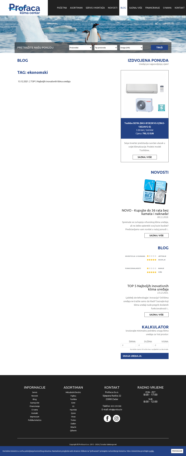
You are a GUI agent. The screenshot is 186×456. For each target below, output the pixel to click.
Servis (34, 392)
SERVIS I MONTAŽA (95, 8)
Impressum (34, 417)
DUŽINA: (148, 341)
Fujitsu (73, 396)
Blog (35, 399)
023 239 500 (116, 406)
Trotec (73, 420)
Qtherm (73, 431)
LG (73, 406)
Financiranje (35, 406)
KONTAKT (180, 8)
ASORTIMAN (76, 8)
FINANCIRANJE (152, 8)
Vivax (73, 417)
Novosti (34, 396)
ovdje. (151, 451)
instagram (116, 418)
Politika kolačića (34, 420)
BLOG (123, 8)
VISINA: (165, 341)
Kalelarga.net (112, 444)
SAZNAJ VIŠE (135, 8)
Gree (73, 403)
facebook (107, 418)
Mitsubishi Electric (73, 392)
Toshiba (73, 399)
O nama (34, 410)
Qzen (73, 413)
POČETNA (62, 8)
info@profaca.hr (115, 410)
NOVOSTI (112, 8)
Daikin (73, 424)
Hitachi (73, 427)
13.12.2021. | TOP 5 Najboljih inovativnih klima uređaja (44, 81)
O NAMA (167, 8)
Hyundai (73, 410)
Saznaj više (34, 403)
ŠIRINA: (132, 341)
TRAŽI (159, 47)
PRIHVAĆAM (177, 451)
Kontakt (34, 413)
